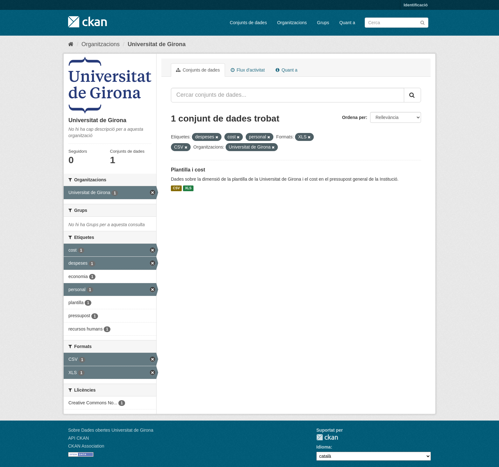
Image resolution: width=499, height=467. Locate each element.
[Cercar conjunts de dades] (396, 22)
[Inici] (71, 44)
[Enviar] (422, 22)
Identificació (416, 5)
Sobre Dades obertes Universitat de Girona (110, 430)
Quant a (347, 22)
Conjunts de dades (248, 22)
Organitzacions (292, 22)
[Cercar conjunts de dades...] (287, 95)
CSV (176, 188)
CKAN (327, 437)
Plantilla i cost (188, 169)
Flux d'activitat (248, 70)
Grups (323, 22)
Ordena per (354, 117)
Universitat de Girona (157, 44)
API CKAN (78, 438)
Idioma (323, 447)
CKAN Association (86, 446)
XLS (188, 188)
